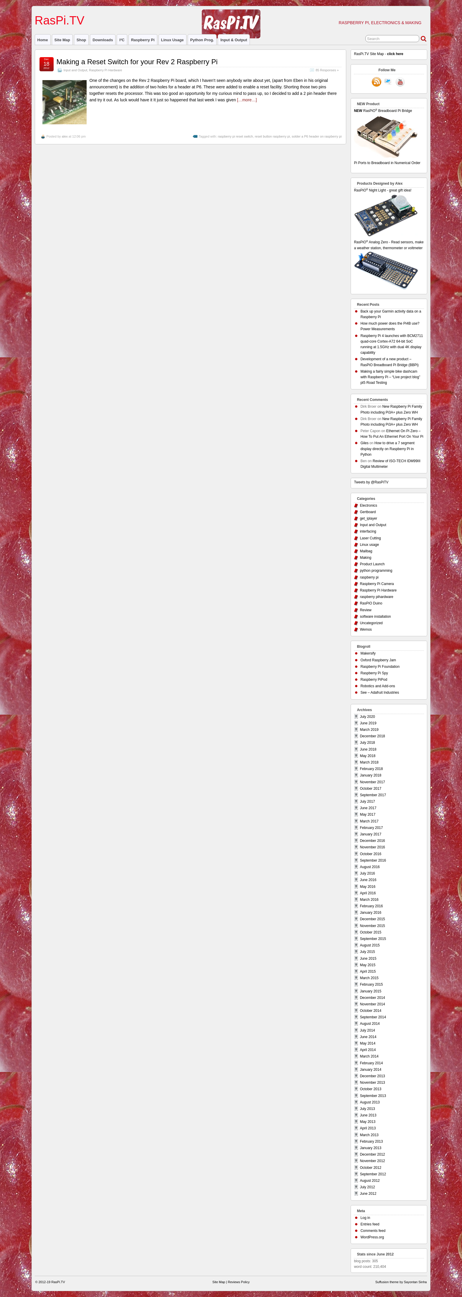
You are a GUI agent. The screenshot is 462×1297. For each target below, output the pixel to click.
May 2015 (367, 965)
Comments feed (372, 1231)
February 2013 (371, 1141)
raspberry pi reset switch (235, 136)
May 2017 (367, 814)
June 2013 (368, 1115)
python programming (376, 571)
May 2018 (367, 756)
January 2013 (370, 1148)
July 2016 (367, 873)
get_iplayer (368, 518)
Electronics (368, 505)
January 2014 (370, 1070)
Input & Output (233, 40)
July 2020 (367, 717)
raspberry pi (143, 40)
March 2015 (369, 978)
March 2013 (369, 1135)
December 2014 (372, 998)
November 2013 (372, 1082)
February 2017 (371, 828)
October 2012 (370, 1168)
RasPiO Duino (371, 603)
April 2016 (368, 893)
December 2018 (372, 736)
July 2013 (367, 1109)
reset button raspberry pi (272, 136)
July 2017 (367, 801)
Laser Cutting (370, 538)
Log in (365, 1218)
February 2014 (371, 1063)
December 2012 (372, 1154)
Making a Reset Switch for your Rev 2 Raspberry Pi (137, 62)
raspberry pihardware (376, 597)
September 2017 (373, 795)
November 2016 (372, 847)
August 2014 (370, 1024)
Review (365, 610)
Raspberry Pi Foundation (380, 667)
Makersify (367, 653)
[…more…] (247, 100)
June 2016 (368, 880)
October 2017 (370, 789)
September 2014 (373, 1017)
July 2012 (367, 1187)
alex (65, 136)
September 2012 (373, 1174)
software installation (375, 616)
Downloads (103, 40)
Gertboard (368, 512)
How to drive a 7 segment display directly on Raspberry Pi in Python (387, 448)
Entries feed (369, 1224)
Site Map (62, 40)
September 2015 (373, 939)
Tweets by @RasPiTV (371, 482)
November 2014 (372, 1004)
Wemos (366, 629)
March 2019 (369, 730)
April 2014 (368, 1050)
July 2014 (367, 1030)
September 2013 (373, 1096)
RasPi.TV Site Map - (378, 54)
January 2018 (370, 775)
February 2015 (371, 984)
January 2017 (370, 834)
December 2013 (372, 1076)
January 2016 (370, 913)
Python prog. (202, 40)
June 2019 (368, 723)
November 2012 (372, 1161)
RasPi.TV (60, 20)
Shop (81, 40)
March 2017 (369, 821)
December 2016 (372, 841)
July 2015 (367, 952)
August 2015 (370, 945)
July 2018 (367, 743)
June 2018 (368, 749)
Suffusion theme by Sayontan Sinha (401, 1282)
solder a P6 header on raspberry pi (316, 136)
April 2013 (368, 1128)
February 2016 (371, 906)
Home (42, 40)
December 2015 (372, 919)
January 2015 (370, 991)
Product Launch (372, 564)
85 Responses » (327, 70)
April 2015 (368, 971)
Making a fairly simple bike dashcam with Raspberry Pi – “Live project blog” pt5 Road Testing (390, 377)
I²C (121, 40)
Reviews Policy (239, 1282)
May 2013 (367, 1122)
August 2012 (370, 1181)
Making (365, 558)
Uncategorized (371, 623)
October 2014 (370, 1011)
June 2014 (368, 1037)
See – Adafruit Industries (379, 692)
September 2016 (373, 860)
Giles (364, 443)
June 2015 (368, 958)
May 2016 (367, 887)
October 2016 (370, 854)
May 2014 (367, 1043)
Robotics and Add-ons (377, 686)
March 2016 (369, 900)
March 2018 (369, 762)
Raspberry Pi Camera (377, 584)
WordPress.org (372, 1237)
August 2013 (370, 1102)
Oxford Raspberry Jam (378, 660)
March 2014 (369, 1056)
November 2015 (372, 926)
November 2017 (372, 782)
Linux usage (172, 40)
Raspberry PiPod (373, 680)
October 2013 (370, 1089)
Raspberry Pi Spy (374, 673)
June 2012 (368, 1194)
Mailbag (366, 551)
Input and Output (75, 70)
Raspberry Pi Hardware (105, 70)
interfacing (368, 531)
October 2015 (370, 932)
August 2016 (370, 867)
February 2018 (371, 769)
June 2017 (368, 808)
